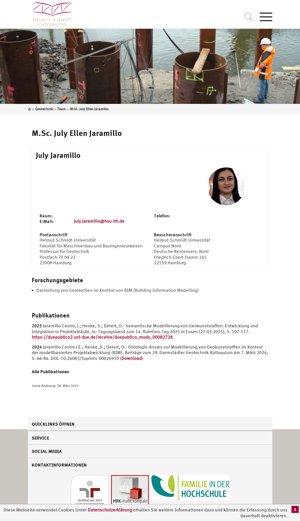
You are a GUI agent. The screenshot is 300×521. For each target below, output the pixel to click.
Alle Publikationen (50, 371)
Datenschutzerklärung (110, 509)
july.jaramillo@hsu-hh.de (99, 221)
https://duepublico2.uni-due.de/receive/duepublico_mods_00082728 (102, 337)
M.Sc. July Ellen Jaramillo (77, 133)
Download (131, 358)
